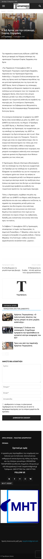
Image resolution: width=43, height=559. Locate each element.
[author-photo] (21, 291)
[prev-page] (3, 354)
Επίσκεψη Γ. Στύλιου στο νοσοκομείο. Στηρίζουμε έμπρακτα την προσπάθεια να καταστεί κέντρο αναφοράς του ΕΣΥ (27, 332)
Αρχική (3, 11)
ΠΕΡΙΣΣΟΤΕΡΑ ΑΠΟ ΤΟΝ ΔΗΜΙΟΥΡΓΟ (16, 309)
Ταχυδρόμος (8, 36)
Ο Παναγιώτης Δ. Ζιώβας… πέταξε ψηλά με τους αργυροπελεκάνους (31, 270)
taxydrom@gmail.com (30, 541)
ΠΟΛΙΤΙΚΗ (10, 11)
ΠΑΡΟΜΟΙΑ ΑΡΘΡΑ (10, 306)
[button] (3, 6)
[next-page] (7, 354)
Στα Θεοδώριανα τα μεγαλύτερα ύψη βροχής (11, 269)
